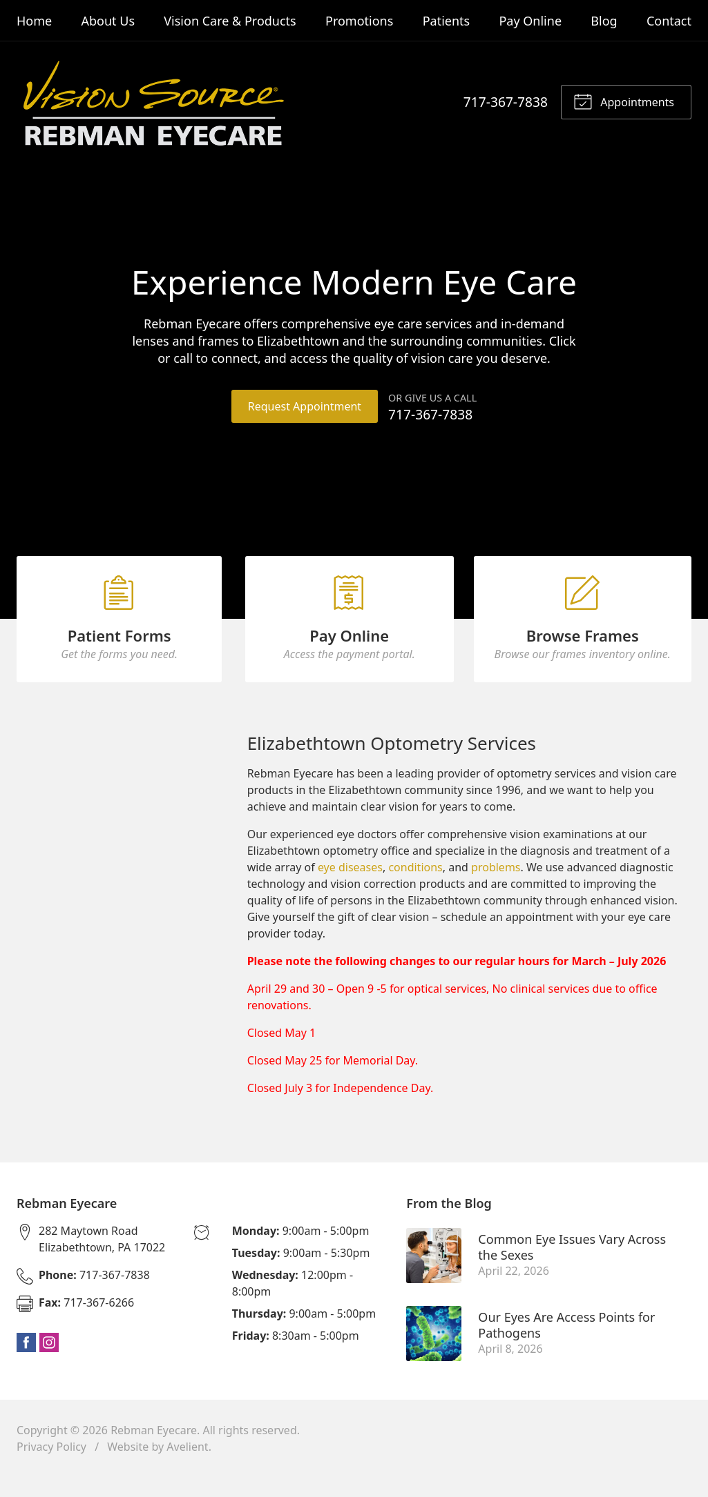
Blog (604, 20)
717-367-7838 (505, 101)
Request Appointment (304, 406)
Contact (669, 20)
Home (34, 20)
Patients (446, 20)
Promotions (359, 20)
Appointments (623, 100)
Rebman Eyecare (154, 1450)
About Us (108, 20)
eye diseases (350, 887)
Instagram (49, 1362)
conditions (415, 887)
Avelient (187, 1466)
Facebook (26, 1362)
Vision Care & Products (230, 20)
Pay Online (530, 20)
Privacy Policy (51, 1466)
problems (495, 887)
